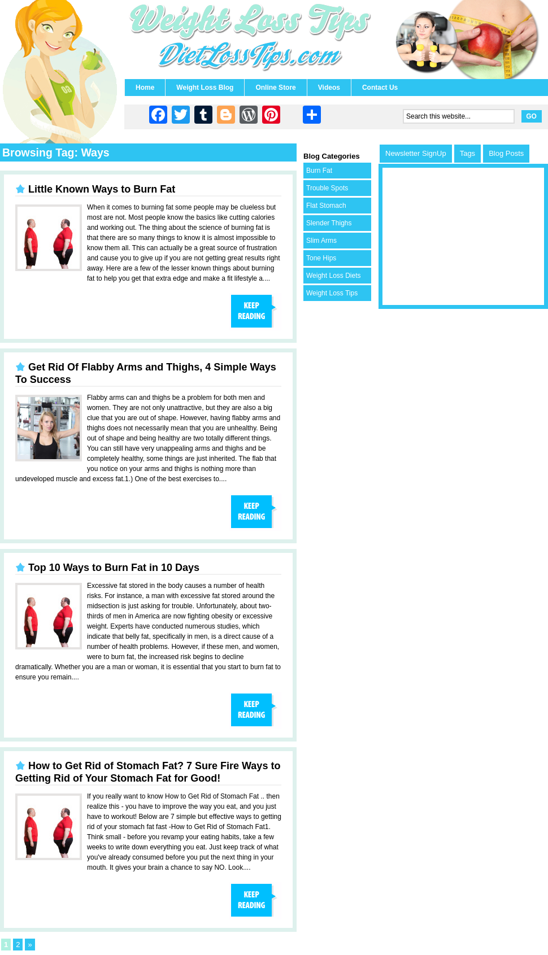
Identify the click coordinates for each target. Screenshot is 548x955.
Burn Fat (319, 171)
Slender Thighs (329, 223)
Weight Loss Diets (333, 276)
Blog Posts (506, 153)
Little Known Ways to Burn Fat (101, 189)
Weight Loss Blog (204, 87)
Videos (329, 87)
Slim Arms (321, 241)
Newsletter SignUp (415, 153)
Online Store (275, 87)
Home (145, 87)
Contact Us (380, 87)
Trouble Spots (327, 188)
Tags (467, 153)
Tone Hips (321, 258)
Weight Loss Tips (332, 293)
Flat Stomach (326, 206)
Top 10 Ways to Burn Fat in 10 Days (113, 567)
